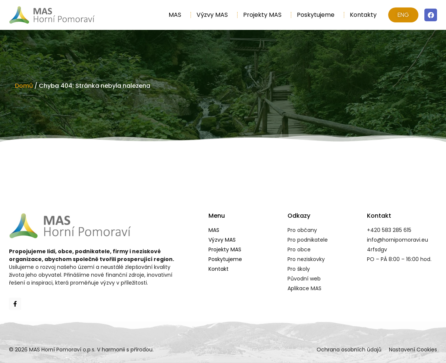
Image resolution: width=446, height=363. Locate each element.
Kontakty (363, 14)
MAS (177, 14)
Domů (24, 85)
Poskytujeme (317, 14)
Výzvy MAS (214, 14)
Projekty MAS (264, 14)
